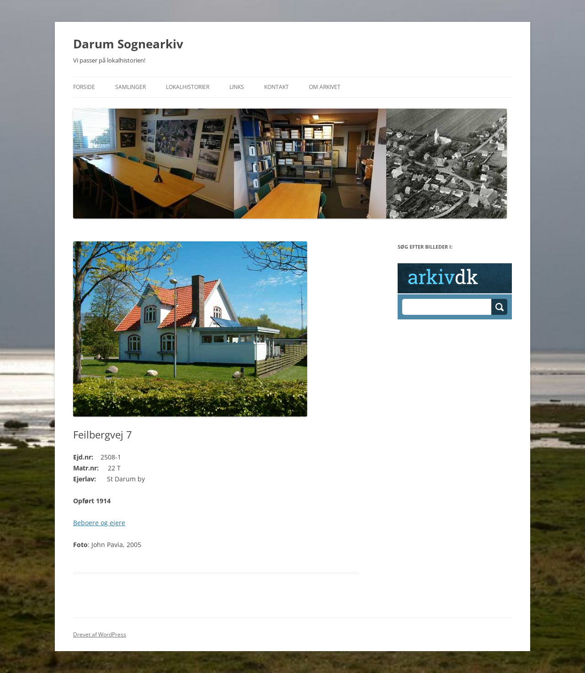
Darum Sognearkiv (128, 44)
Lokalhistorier (187, 87)
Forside (84, 87)
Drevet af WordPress (99, 634)
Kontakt (276, 87)
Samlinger (130, 87)
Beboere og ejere (99, 522)
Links (236, 87)
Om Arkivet (324, 87)
